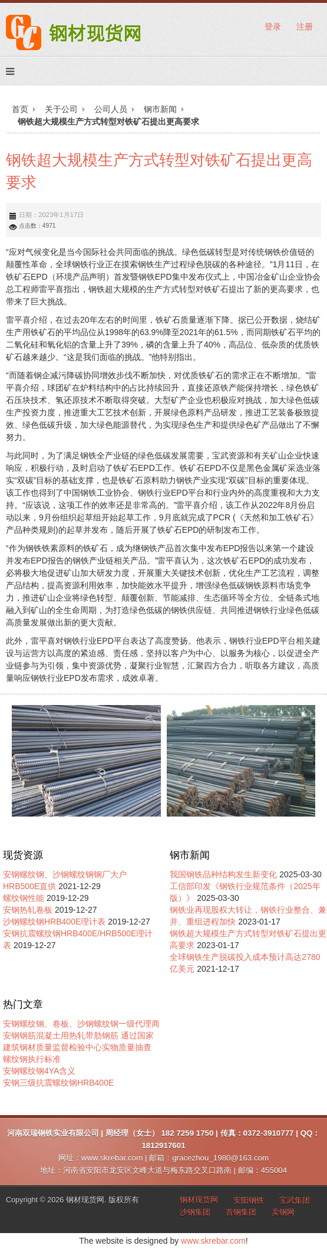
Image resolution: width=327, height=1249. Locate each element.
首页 (20, 109)
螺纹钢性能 (23, 898)
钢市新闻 (160, 109)
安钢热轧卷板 (27, 909)
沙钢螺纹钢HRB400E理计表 (54, 921)
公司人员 (110, 109)
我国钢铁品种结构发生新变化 (223, 874)
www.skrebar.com (213, 1240)
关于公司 (61, 109)
